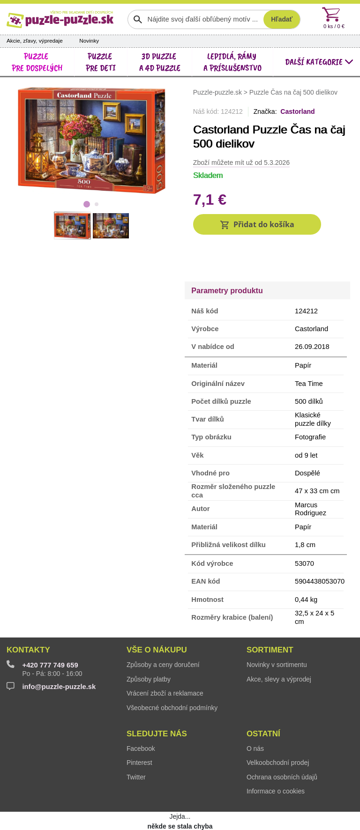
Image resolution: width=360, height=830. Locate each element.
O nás (255, 718)
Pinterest (139, 732)
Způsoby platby (149, 648)
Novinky (89, 40)
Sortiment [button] (270, 619)
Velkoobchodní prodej (278, 732)
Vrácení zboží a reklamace (165, 663)
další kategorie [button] (319, 61)
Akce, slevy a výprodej (279, 648)
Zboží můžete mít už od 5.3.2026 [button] (241, 162)
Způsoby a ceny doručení (163, 634)
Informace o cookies (276, 761)
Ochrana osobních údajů (282, 746)
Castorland (297, 111)
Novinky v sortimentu (277, 634)
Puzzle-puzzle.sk (218, 92)
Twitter (136, 746)
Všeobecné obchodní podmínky (172, 677)
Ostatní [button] (263, 703)
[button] (257, 224)
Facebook (141, 718)
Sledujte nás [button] (157, 703)
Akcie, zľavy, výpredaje (35, 40)
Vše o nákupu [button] (157, 619)
